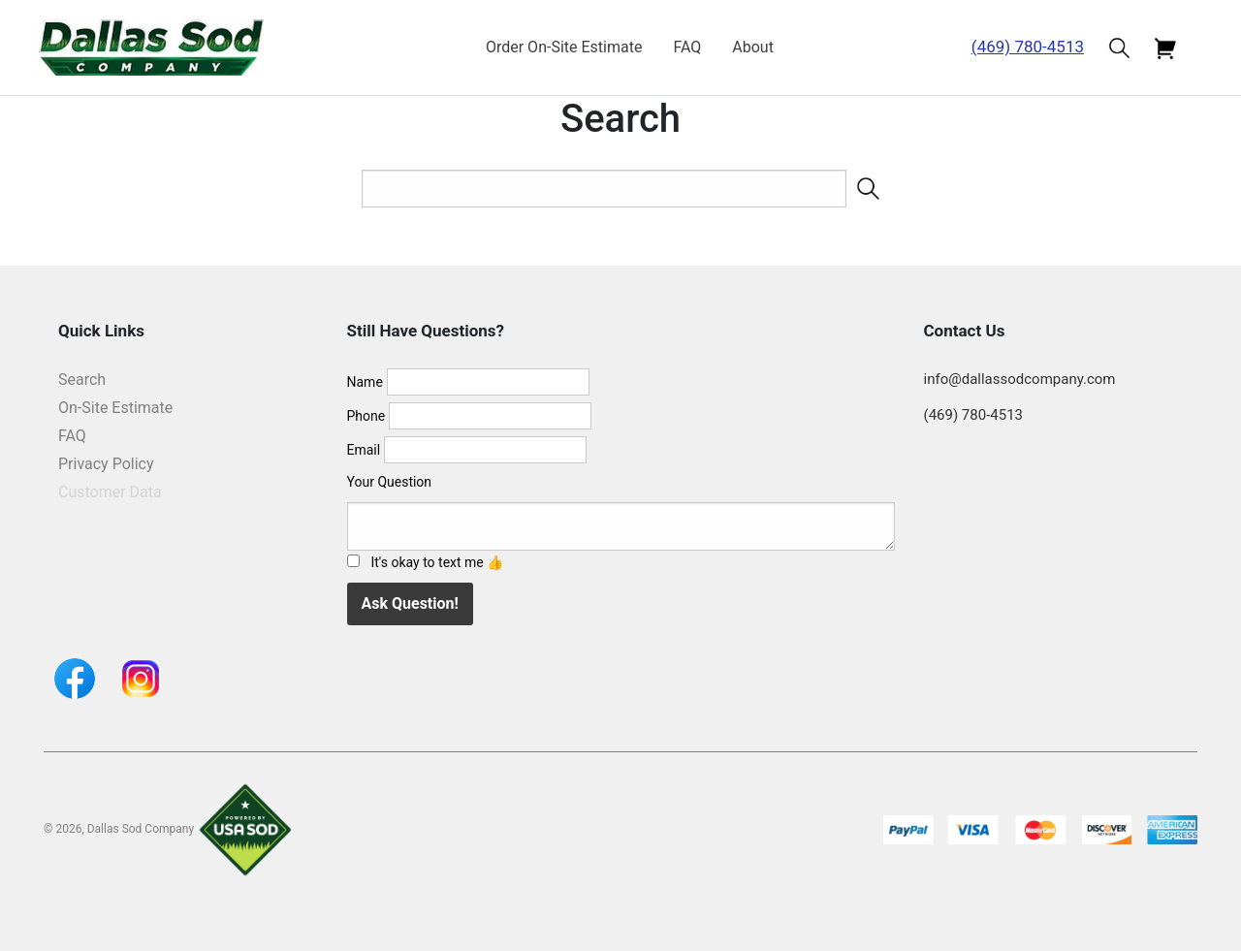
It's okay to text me (436, 562)
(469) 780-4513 (1027, 46)
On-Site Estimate (115, 407)
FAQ (687, 47)
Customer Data (110, 492)
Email (364, 450)
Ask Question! (410, 603)
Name (365, 382)
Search (82, 379)
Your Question (389, 482)
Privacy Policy (106, 464)
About (753, 47)
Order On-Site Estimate (564, 47)
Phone (366, 416)
